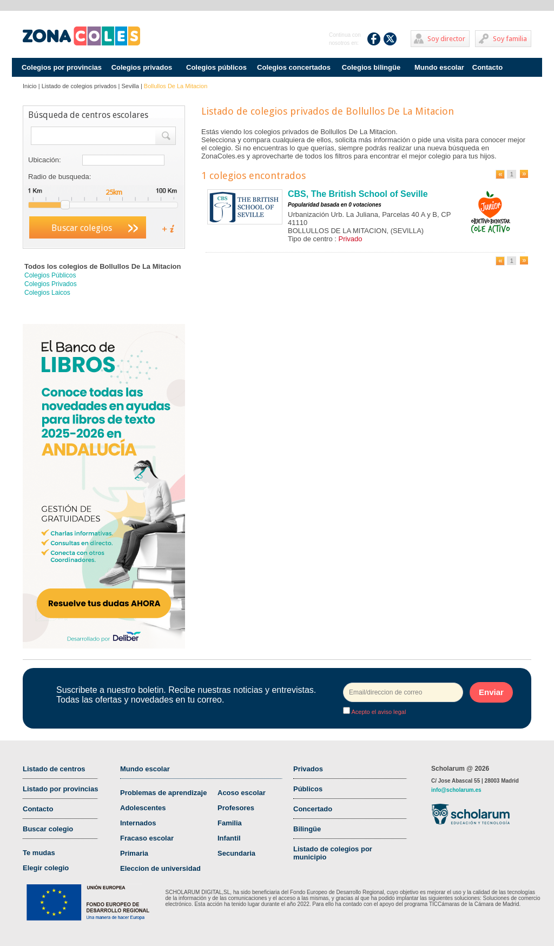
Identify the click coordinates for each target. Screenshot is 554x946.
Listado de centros (54, 769)
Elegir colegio (46, 868)
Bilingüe (307, 829)
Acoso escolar (241, 793)
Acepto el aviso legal (378, 712)
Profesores (235, 808)
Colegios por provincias (62, 67)
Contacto (487, 67)
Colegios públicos (216, 67)
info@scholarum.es (456, 790)
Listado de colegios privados (79, 86)
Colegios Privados (50, 284)
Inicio (30, 86)
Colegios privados (142, 67)
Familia (229, 823)
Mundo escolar (439, 67)
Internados (138, 823)
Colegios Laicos (47, 292)
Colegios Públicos (50, 275)
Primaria (134, 853)
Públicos (307, 789)
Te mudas (39, 853)
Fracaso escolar (147, 838)
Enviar (491, 692)
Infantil (229, 838)
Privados (308, 769)
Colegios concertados (294, 67)
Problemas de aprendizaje (163, 793)
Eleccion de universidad (160, 868)
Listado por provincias (60, 789)
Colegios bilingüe (371, 67)
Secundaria (236, 853)
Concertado (312, 809)
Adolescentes (143, 808)
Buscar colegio (48, 829)
